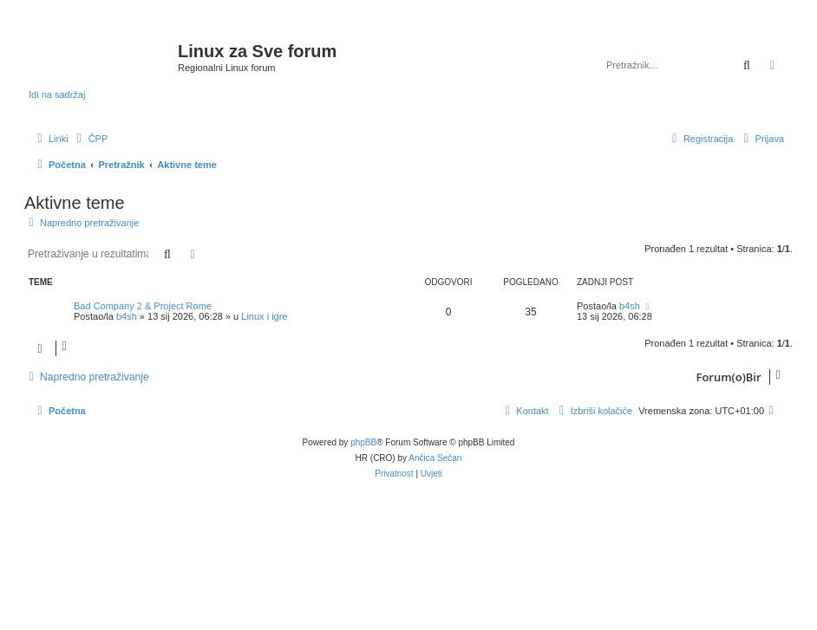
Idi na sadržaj (57, 94)
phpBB (363, 442)
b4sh (126, 316)
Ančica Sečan (434, 458)
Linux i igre (264, 316)
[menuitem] (90, 138)
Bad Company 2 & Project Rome (143, 306)
